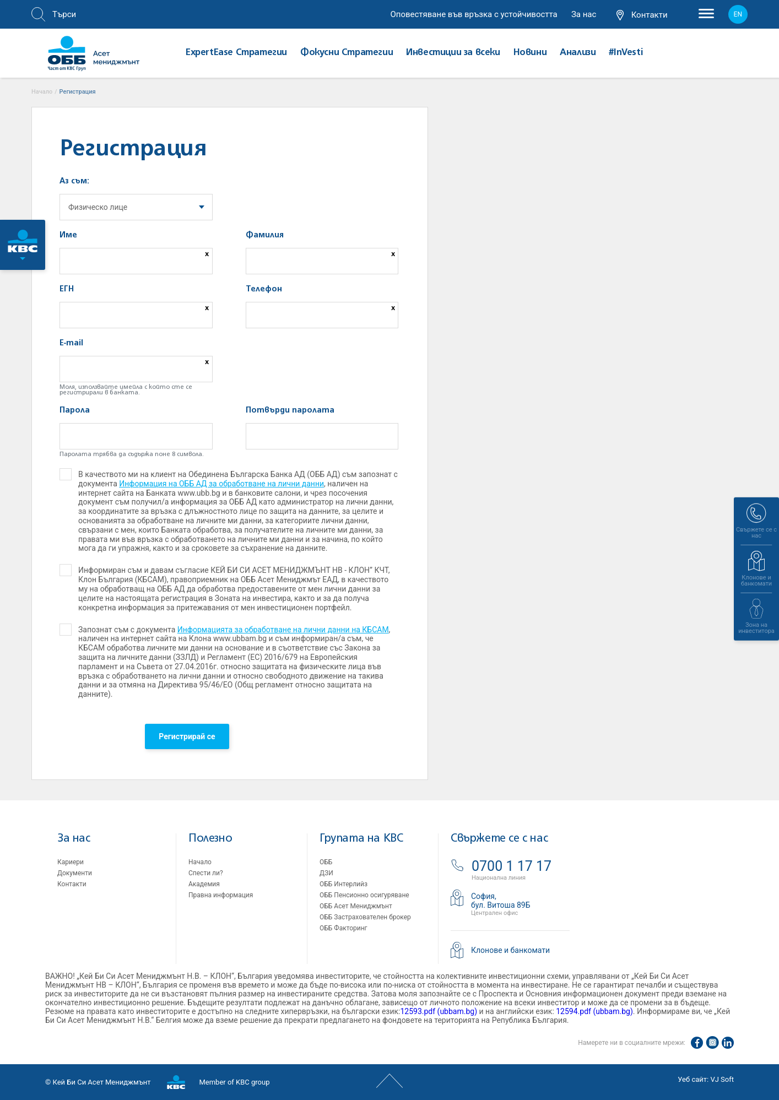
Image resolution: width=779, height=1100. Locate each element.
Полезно (210, 838)
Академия (204, 884)
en (738, 14)
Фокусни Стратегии (346, 52)
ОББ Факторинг (343, 928)
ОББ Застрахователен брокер (365, 917)
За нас (583, 14)
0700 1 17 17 (511, 866)
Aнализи (578, 52)
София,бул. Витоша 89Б (501, 900)
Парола (74, 410)
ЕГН (66, 289)
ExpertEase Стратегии (236, 52)
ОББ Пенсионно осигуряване (364, 895)
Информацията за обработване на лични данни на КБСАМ (283, 629)
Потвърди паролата (290, 410)
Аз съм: (74, 181)
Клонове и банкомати (510, 950)
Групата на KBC (361, 838)
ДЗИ (326, 873)
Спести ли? (205, 873)
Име (68, 235)
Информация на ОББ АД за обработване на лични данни (221, 483)
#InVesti (625, 52)
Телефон (264, 289)
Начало (200, 862)
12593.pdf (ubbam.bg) (438, 1011)
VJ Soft (722, 1079)
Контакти (642, 15)
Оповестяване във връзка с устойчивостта (473, 14)
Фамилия (265, 235)
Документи (74, 873)
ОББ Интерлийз (343, 884)
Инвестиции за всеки (453, 52)
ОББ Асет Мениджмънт (356, 906)
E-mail (71, 343)
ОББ (326, 862)
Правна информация (220, 895)
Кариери (70, 862)
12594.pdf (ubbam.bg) (594, 1011)
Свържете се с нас (499, 838)
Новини (530, 52)
